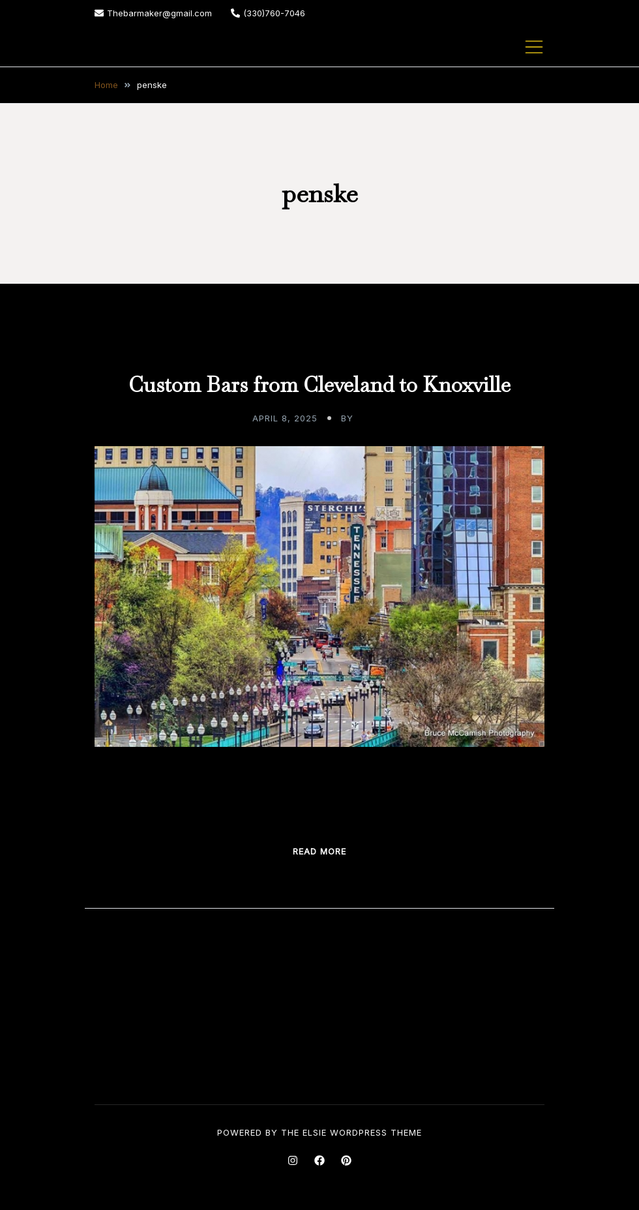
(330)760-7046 (268, 13)
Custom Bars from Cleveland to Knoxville (319, 384)
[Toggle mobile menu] (534, 47)
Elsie (315, 1132)
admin (372, 418)
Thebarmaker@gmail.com (153, 13)
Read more (319, 851)
